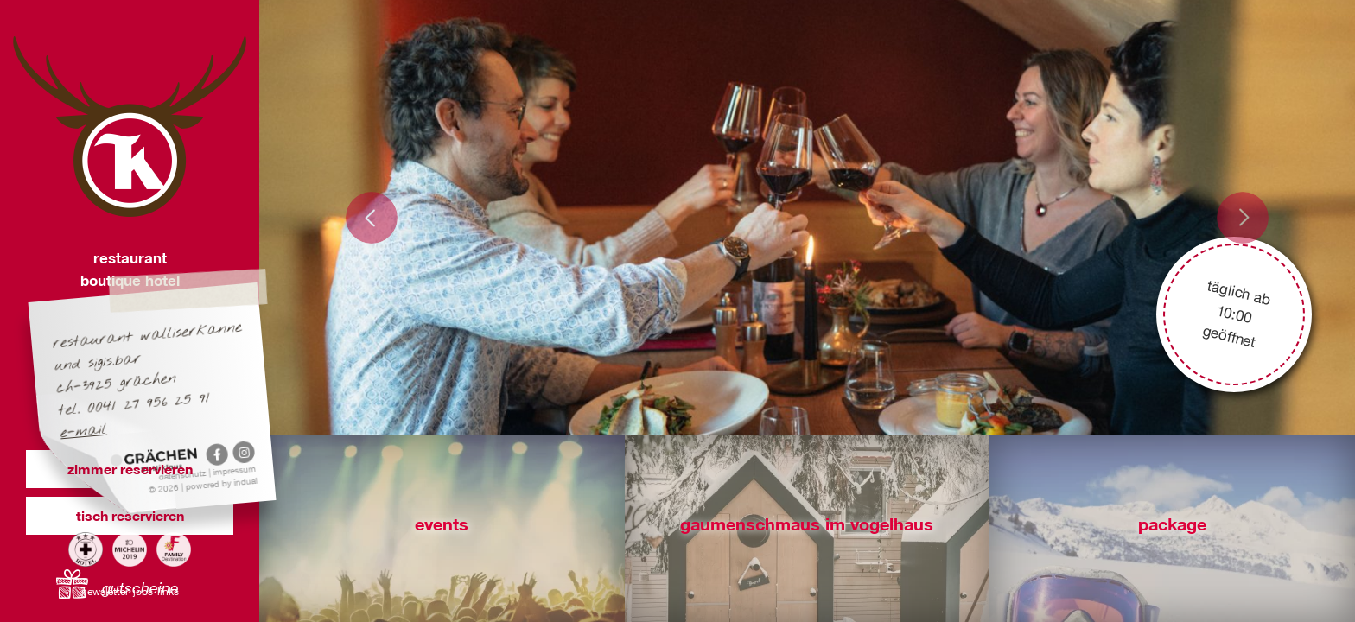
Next (1243, 218)
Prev (372, 218)
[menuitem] (107, 590)
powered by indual (221, 483)
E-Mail (84, 431)
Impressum (235, 470)
